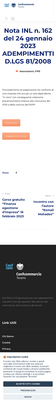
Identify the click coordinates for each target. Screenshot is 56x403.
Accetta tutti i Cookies (28, 384)
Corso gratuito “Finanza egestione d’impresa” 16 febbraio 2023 (14, 205)
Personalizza (28, 390)
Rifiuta (28, 397)
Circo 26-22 (11, 122)
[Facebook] (16, 173)
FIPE (37, 71)
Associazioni (27, 71)
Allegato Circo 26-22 (16, 136)
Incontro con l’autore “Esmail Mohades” (42, 205)
